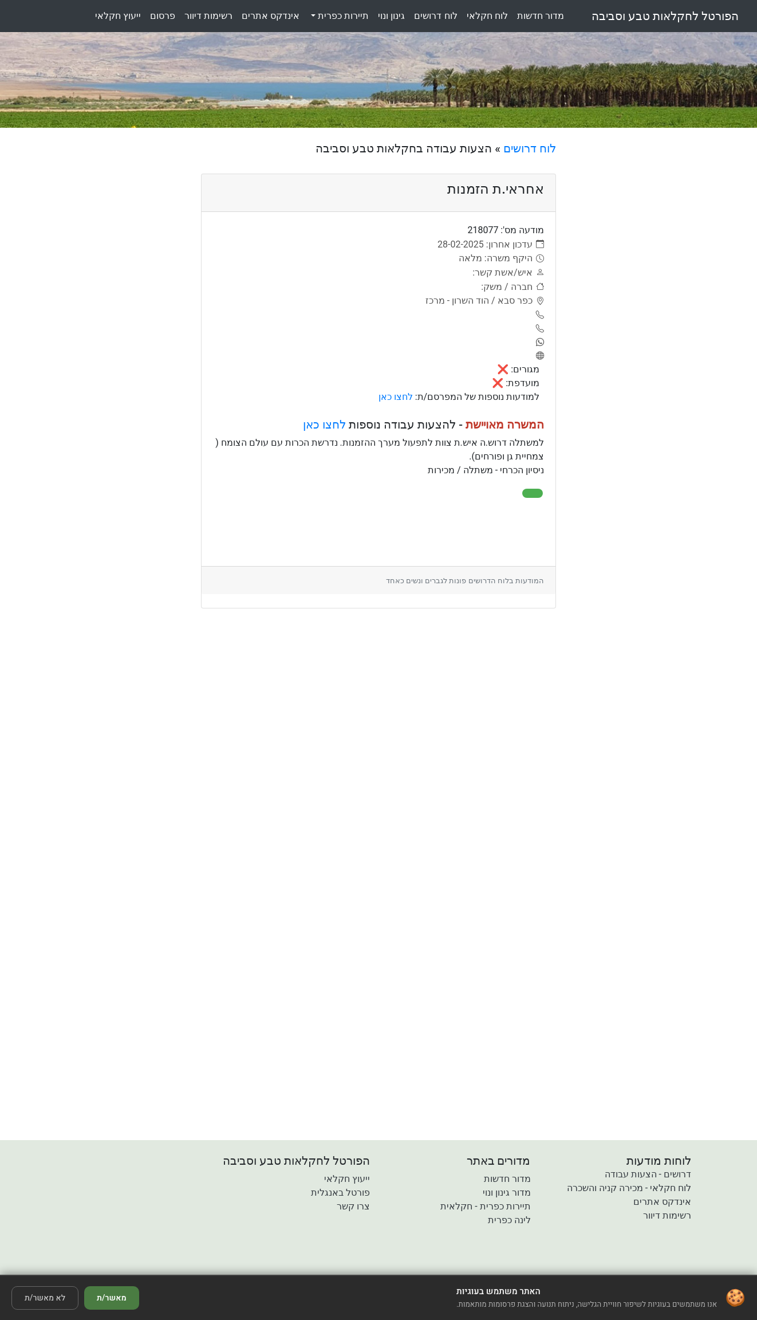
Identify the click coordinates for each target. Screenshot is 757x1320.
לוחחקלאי (487, 15)
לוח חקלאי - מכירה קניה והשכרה (629, 1187)
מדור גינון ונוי (507, 1192)
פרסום (162, 15)
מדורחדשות (540, 15)
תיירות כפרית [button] (342, 15)
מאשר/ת (112, 1298)
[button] (312, 1267)
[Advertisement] (657, 313)
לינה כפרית (509, 1220)
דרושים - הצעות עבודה (648, 1174)
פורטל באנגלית (340, 1192)
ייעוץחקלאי (118, 15)
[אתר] (538, 356)
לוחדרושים (435, 15)
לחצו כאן (396, 396)
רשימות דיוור (667, 1215)
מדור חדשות (507, 1178)
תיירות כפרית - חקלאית (485, 1206)
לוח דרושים (529, 148)
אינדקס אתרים (662, 1201)
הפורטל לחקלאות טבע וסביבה (665, 16)
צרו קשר (353, 1206)
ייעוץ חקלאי (347, 1178)
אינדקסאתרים (270, 15)
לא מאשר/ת (45, 1298)
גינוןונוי (391, 15)
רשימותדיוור (208, 15)
